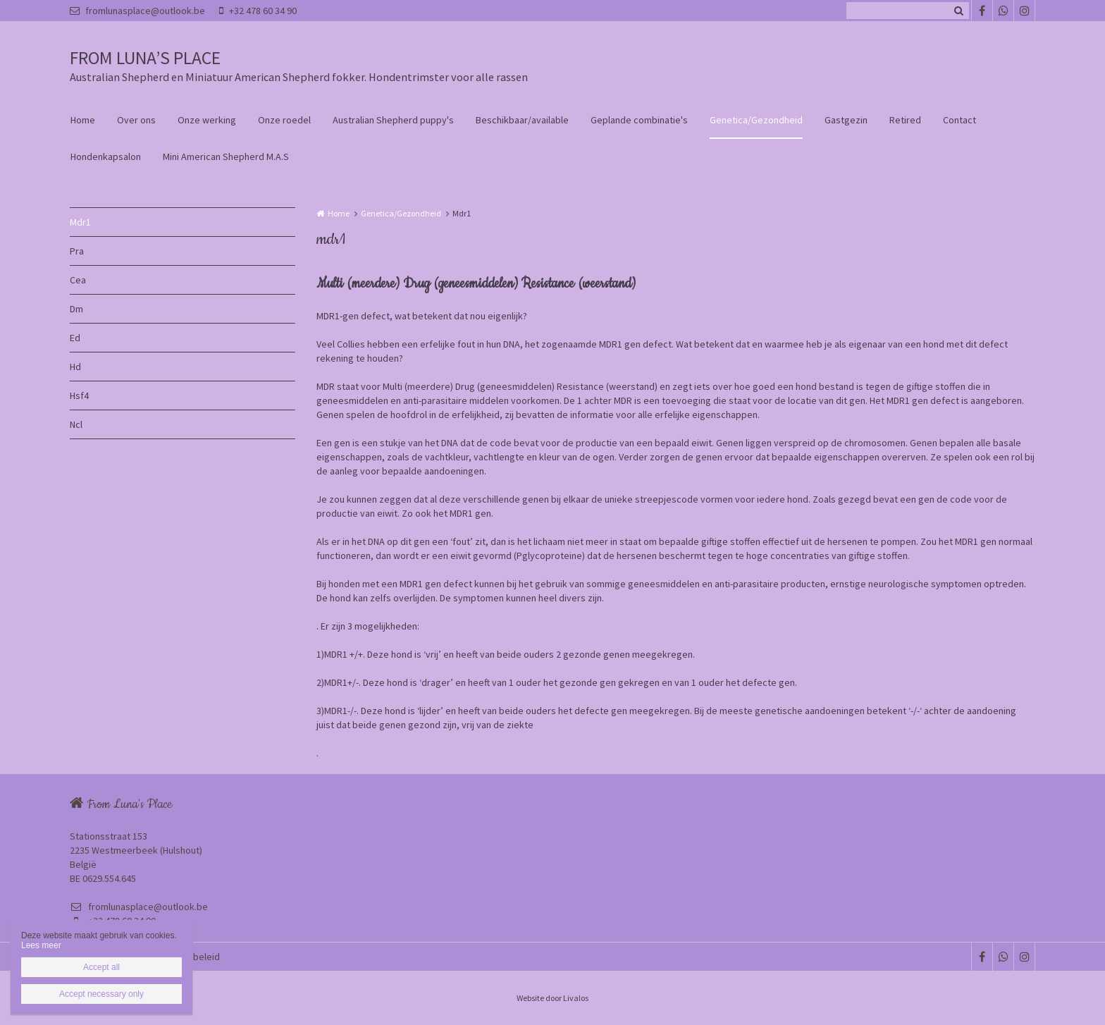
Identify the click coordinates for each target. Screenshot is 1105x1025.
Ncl (76, 424)
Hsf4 (79, 395)
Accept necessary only (101, 994)
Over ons (136, 119)
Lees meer (41, 945)
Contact (959, 119)
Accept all (101, 967)
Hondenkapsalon (105, 156)
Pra (77, 251)
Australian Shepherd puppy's (393, 119)
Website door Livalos (552, 998)
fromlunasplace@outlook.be (137, 10)
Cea (78, 280)
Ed (75, 337)
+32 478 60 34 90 (258, 10)
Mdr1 (80, 222)
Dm (76, 308)
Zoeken (958, 10)
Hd (75, 366)
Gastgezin (846, 119)
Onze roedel (284, 119)
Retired (905, 119)
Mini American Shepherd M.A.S (226, 156)
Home (82, 119)
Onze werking (207, 119)
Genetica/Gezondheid (756, 119)
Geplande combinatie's (639, 119)
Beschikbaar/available (522, 119)
